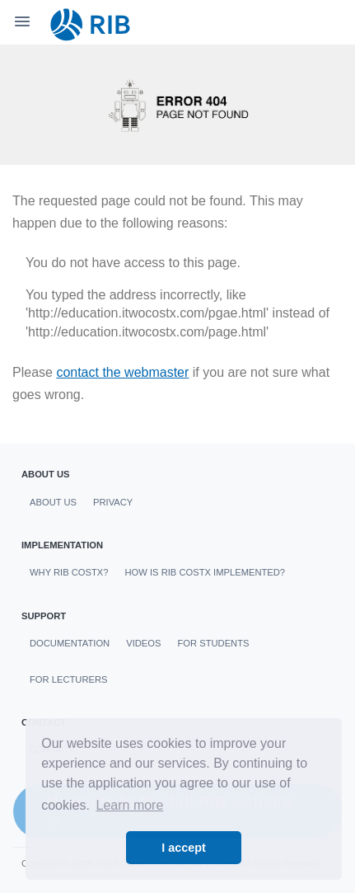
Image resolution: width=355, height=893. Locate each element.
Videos (143, 643)
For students (213, 643)
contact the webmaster (122, 372)
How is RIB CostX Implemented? (205, 572)
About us (53, 502)
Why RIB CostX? (69, 572)
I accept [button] (183, 847)
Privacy (113, 502)
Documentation (70, 643)
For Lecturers (68, 679)
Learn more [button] (130, 805)
